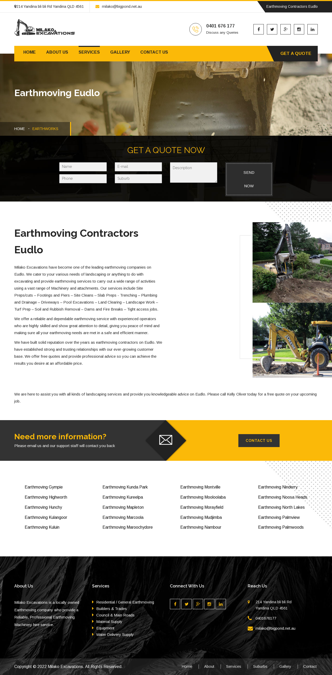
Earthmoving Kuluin (42, 527)
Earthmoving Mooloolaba (203, 497)
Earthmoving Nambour (200, 527)
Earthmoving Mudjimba (201, 517)
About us (57, 52)
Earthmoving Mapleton (123, 507)
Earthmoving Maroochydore (127, 527)
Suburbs (260, 666)
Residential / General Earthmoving (125, 602)
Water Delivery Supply (115, 634)
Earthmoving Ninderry (278, 487)
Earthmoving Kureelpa (122, 497)
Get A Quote (295, 53)
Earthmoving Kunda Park (125, 487)
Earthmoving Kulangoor (46, 517)
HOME (19, 129)
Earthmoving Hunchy (43, 507)
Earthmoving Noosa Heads (282, 497)
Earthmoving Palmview (279, 517)
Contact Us (259, 441)
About (209, 666)
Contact (310, 666)
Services (89, 52)
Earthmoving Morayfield (201, 507)
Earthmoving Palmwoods (281, 527)
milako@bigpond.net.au (118, 6)
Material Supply (109, 621)
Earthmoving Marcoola (122, 517)
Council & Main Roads (115, 615)
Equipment (105, 628)
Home (29, 52)
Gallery (120, 52)
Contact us (154, 52)
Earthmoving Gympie (44, 487)
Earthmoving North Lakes (281, 507)
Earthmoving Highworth (46, 497)
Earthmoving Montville (200, 487)
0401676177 (265, 618)
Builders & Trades (111, 608)
